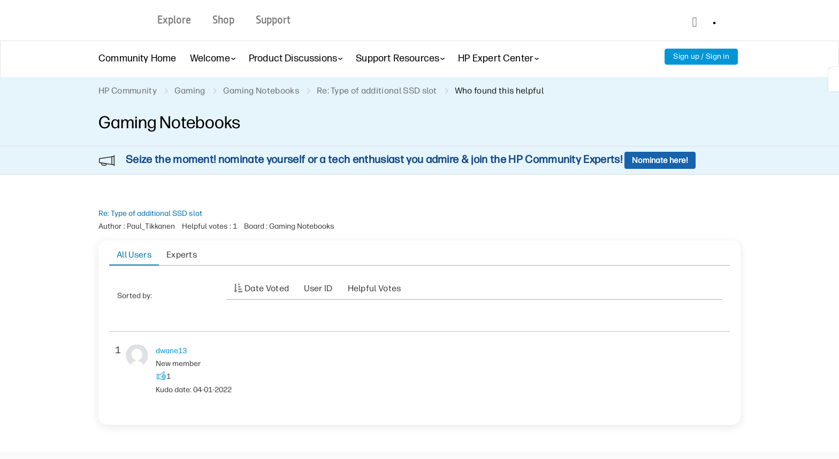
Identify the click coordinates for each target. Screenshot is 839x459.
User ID (318, 288)
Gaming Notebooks (261, 90)
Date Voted (267, 288)
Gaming (189, 90)
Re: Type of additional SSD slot (150, 213)
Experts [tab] (181, 255)
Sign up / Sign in (701, 56)
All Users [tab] (134, 255)
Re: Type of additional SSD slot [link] (377, 90)
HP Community (127, 90)
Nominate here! (660, 160)
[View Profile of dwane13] (171, 350)
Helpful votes (374, 288)
